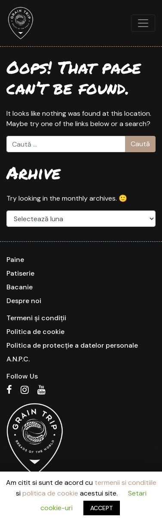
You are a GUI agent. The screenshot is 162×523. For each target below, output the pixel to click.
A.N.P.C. (18, 359)
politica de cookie (50, 493)
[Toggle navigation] (143, 23)
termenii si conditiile (125, 482)
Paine (15, 259)
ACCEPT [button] (101, 508)
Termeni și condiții (36, 317)
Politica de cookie (35, 331)
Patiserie (20, 273)
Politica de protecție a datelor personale (72, 345)
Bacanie (19, 287)
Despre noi (23, 300)
